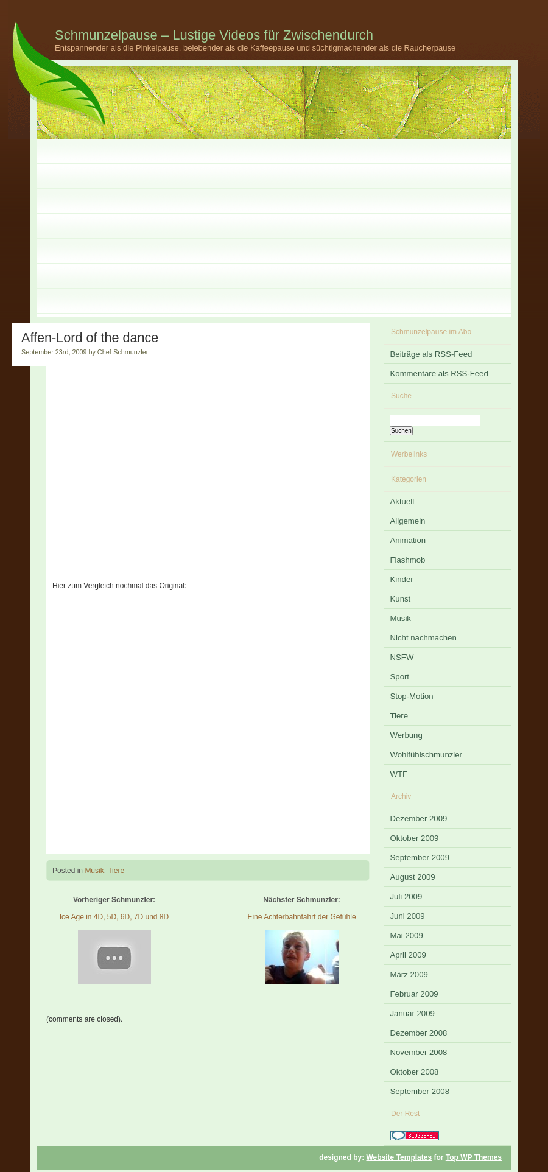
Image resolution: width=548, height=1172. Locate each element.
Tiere (116, 870)
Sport (400, 676)
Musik (94, 870)
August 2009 (412, 877)
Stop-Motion (412, 696)
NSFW (402, 657)
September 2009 (420, 857)
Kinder (401, 579)
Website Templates (399, 1157)
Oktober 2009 (414, 838)
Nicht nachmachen (423, 637)
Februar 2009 (414, 993)
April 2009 (408, 955)
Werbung (406, 735)
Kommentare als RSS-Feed (439, 373)
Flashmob (408, 559)
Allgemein (408, 520)
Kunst (400, 598)
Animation (408, 540)
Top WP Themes (474, 1157)
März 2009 (409, 974)
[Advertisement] (274, 232)
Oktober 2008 (414, 1071)
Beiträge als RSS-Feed (431, 354)
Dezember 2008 (419, 1032)
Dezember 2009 (419, 818)
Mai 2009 (406, 935)
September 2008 (420, 1091)
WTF (399, 774)
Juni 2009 (407, 916)
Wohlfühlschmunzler (426, 754)
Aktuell (402, 501)
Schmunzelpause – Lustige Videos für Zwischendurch (214, 35)
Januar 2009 (412, 1013)
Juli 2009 (406, 896)
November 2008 (419, 1052)
